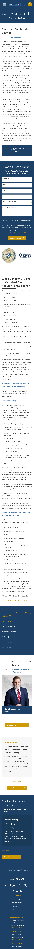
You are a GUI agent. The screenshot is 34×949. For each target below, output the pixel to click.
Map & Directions (17, 927)
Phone (4, 190)
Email (4, 196)
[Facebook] (13, 891)
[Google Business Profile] (17, 891)
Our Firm (17, 899)
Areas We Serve (17, 906)
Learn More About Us (17, 725)
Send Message (17, 238)
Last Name (5, 184)
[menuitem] (17, 621)
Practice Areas (17, 903)
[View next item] (19, 267)
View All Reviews (17, 788)
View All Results (11, 857)
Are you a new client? (9, 202)
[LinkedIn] (21, 891)
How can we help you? (9, 208)
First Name (5, 178)
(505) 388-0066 (17, 879)
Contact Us (17, 910)
